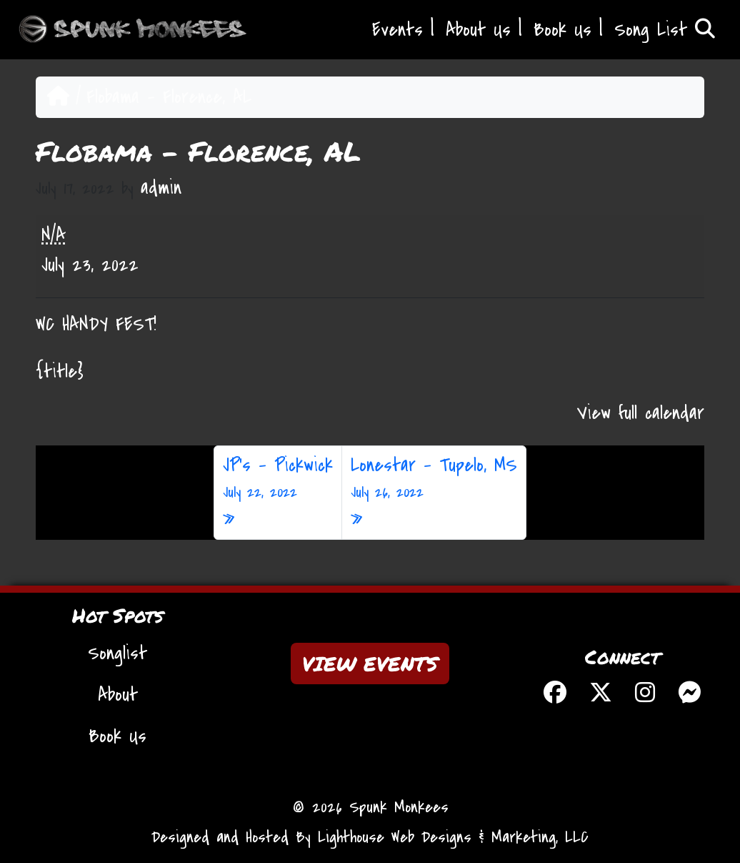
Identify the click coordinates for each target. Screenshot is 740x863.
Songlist (117, 653)
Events (397, 30)
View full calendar (640, 413)
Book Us (562, 30)
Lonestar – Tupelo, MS (434, 478)
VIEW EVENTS (370, 663)
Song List (664, 30)
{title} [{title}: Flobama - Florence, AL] (60, 371)
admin (161, 188)
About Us (478, 30)
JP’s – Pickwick (278, 478)
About (118, 695)
